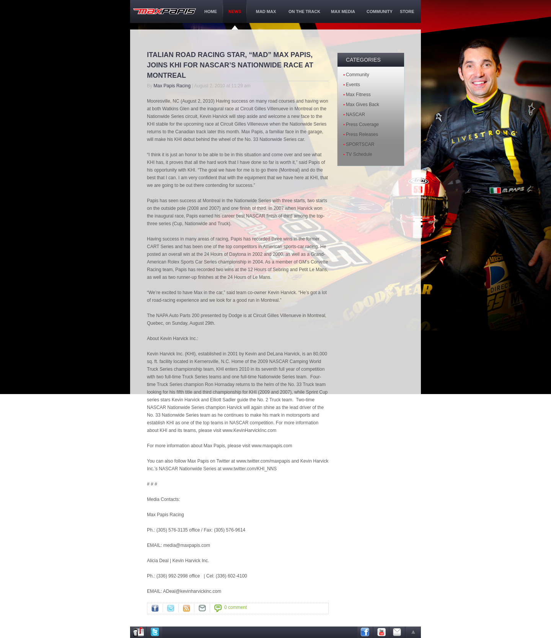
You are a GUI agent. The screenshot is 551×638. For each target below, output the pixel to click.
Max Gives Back (362, 104)
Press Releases (362, 134)
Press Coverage (362, 124)
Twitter (170, 608)
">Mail (202, 608)
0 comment (235, 607)
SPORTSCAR (360, 144)
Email (397, 632)
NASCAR (355, 114)
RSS (186, 608)
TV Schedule (359, 154)
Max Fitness (358, 94)
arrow (413, 632)
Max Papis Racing (172, 85)
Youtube (381, 632)
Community (357, 74)
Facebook (155, 608)
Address (138, 632)
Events (353, 84)
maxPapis (164, 11)
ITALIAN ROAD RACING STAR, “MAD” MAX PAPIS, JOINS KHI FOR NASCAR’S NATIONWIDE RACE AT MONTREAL (230, 65)
